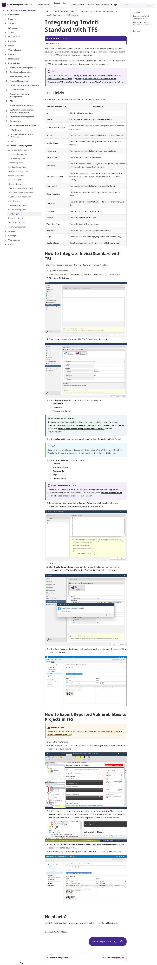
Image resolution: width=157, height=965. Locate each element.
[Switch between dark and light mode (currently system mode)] (116, 5)
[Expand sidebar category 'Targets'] (5, 24)
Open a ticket (77, 4)
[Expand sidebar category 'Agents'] (5, 231)
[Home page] (47, 11)
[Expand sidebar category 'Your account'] (5, 240)
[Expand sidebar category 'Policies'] (5, 54)
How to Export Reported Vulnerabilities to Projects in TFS (142, 24)
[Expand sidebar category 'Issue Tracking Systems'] (6, 76)
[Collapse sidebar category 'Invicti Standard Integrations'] (6, 126)
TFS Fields (136, 12)
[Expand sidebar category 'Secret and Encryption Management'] (6, 95)
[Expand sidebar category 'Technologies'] (5, 50)
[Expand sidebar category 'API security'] (5, 28)
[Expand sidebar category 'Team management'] (5, 227)
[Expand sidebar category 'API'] (6, 101)
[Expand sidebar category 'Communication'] (6, 90)
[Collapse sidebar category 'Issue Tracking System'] (8, 146)
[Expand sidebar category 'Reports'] (5, 41)
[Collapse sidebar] (21, 962)
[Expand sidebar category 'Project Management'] (6, 81)
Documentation (44, 4)
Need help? (137, 31)
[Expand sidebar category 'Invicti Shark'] (5, 37)
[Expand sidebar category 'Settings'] (5, 236)
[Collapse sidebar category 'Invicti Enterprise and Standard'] (3, 10)
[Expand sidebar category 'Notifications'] (5, 59)
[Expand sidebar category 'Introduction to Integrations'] (6, 68)
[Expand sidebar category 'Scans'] (5, 32)
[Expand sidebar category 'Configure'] (8, 130)
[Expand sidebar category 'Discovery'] (5, 19)
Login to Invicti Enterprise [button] (98, 4)
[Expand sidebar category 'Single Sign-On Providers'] (6, 105)
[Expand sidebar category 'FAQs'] (5, 245)
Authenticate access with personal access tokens (81, 428)
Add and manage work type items (103, 489)
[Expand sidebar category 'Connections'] (6, 121)
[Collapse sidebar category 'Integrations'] (5, 63)
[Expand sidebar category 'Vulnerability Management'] (6, 117)
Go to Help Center (110, 923)
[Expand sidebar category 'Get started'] (5, 15)
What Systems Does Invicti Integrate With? (80, 82)
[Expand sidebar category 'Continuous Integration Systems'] (6, 85)
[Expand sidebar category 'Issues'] (5, 46)
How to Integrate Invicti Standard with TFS (141, 17)
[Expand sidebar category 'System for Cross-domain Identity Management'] (6, 111)
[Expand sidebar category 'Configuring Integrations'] (6, 72)
